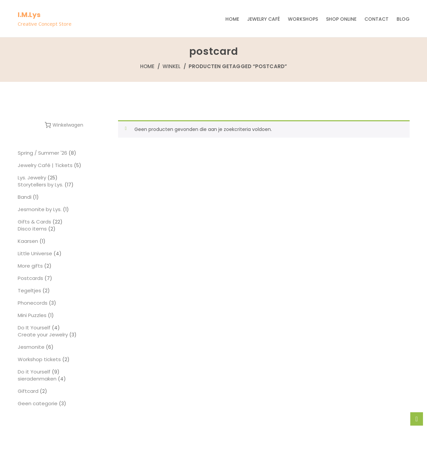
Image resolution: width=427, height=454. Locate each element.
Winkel (172, 66)
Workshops (303, 19)
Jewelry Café (263, 19)
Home (232, 19)
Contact (376, 19)
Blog (403, 19)
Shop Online (341, 19)
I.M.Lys (29, 14)
